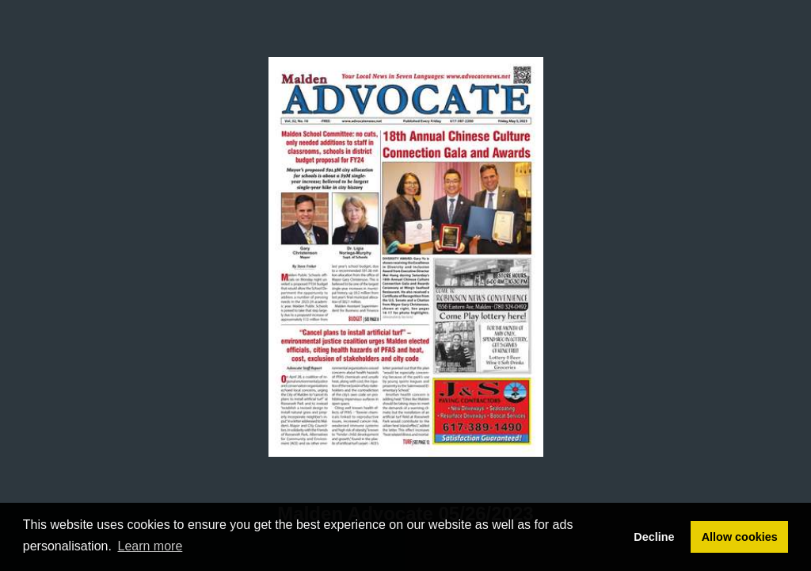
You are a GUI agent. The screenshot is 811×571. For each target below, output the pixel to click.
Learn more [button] (150, 546)
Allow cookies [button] (740, 537)
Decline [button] (654, 537)
